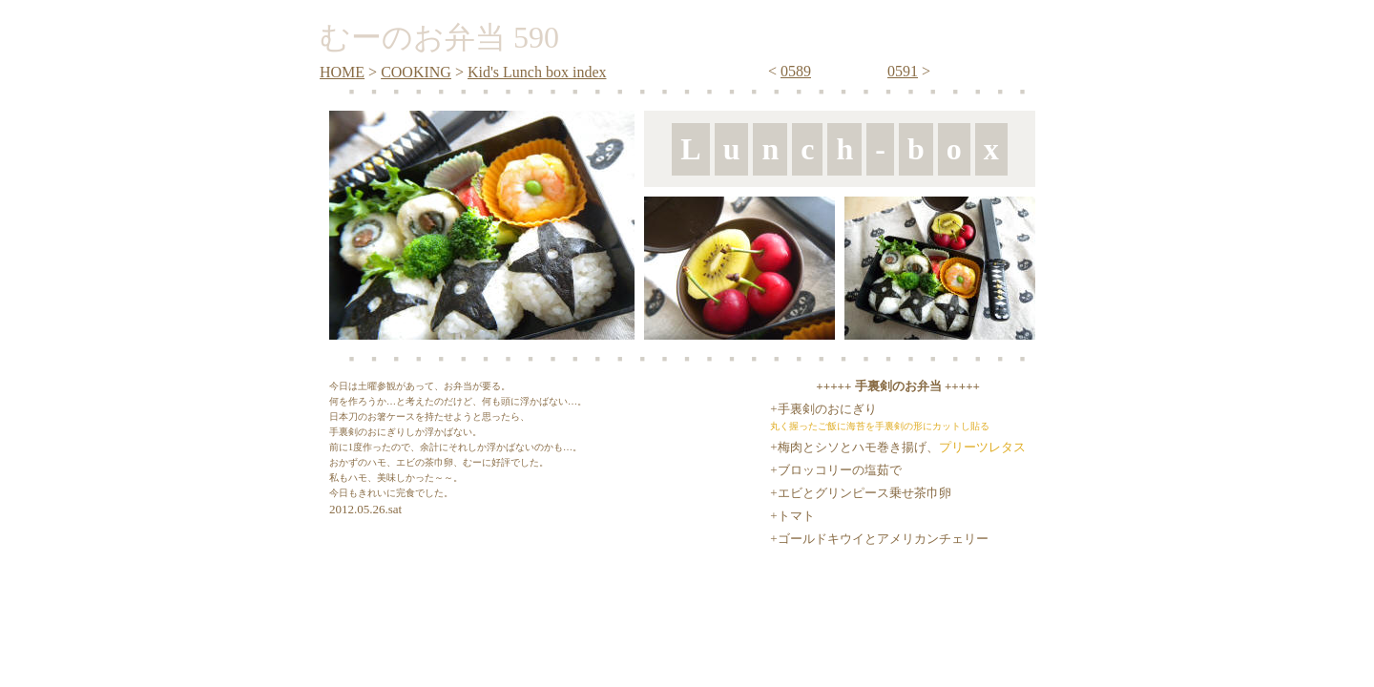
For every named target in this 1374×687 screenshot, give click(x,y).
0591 (902, 71)
